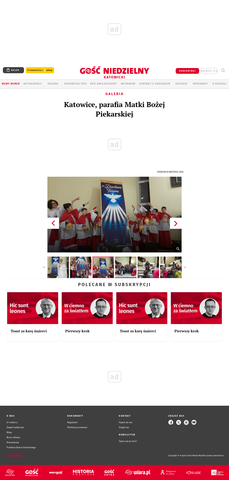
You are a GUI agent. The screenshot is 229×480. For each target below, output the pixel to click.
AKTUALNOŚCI (32, 83)
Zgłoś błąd (15, 455)
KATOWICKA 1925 (75, 83)
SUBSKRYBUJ (187, 71)
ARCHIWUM (128, 83)
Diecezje (181, 83)
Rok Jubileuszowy (103, 83)
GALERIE (53, 83)
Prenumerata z (39, 70)
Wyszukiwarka (223, 70)
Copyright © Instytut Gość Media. (183, 455)
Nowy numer (11, 83)
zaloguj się (209, 71)
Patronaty (200, 83)
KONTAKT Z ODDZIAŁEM (154, 83)
